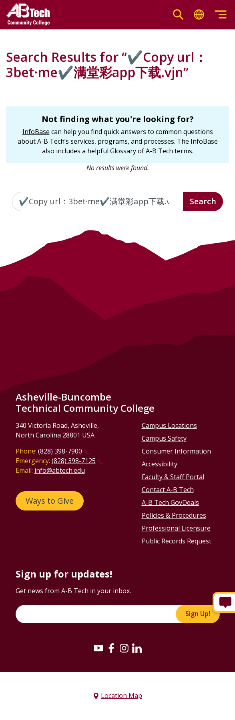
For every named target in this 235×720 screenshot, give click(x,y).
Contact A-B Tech (168, 489)
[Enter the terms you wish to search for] (97, 201)
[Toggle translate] (199, 14)
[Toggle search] (178, 14)
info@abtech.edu (59, 470)
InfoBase (36, 131)
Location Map (121, 695)
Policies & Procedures (174, 515)
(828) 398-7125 (74, 460)
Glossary (123, 150)
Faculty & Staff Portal (173, 476)
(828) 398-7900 (60, 451)
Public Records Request (176, 541)
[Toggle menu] (220, 14)
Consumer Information (176, 451)
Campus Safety (164, 438)
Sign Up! (197, 613)
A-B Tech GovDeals (170, 502)
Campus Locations (169, 425)
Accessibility (159, 464)
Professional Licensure (176, 528)
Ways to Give (50, 500)
